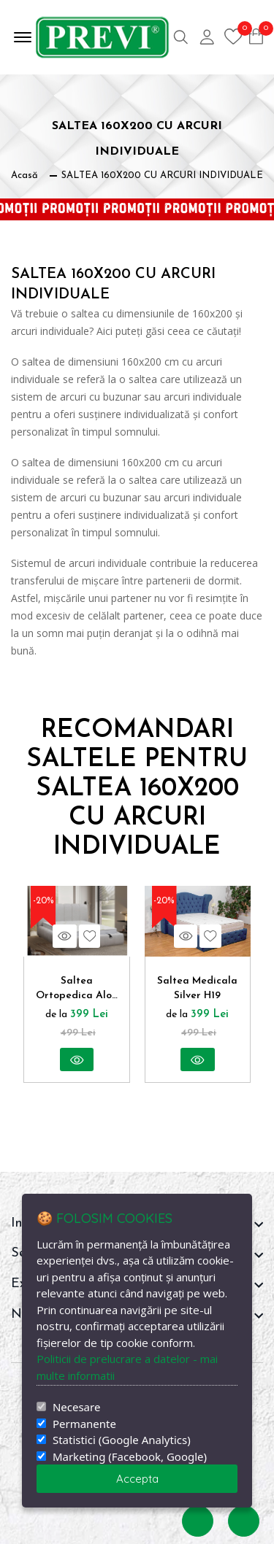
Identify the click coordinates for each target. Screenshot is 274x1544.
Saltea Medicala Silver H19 (197, 988)
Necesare (76, 1407)
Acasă (24, 175)
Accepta (137, 1479)
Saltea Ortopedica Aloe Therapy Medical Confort (76, 989)
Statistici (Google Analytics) (122, 1440)
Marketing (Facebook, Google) (130, 1456)
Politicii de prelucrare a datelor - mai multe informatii (127, 1367)
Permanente (84, 1423)
